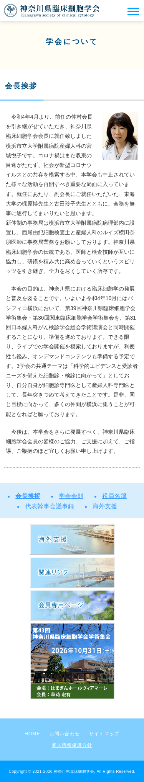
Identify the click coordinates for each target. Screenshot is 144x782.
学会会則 (71, 496)
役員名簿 (114, 496)
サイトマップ (104, 733)
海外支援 (105, 506)
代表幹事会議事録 (49, 506)
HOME (32, 733)
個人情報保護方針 (72, 745)
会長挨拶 (27, 496)
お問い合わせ (65, 733)
